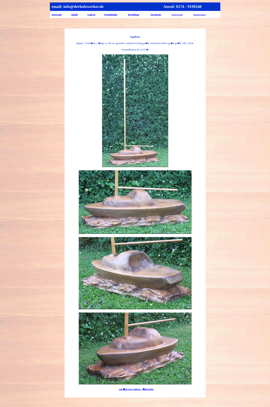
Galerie (91, 14)
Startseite (57, 14)
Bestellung (133, 14)
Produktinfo (110, 14)
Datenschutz (199, 14)
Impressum (177, 14)
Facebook (156, 14)
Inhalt (74, 14)
